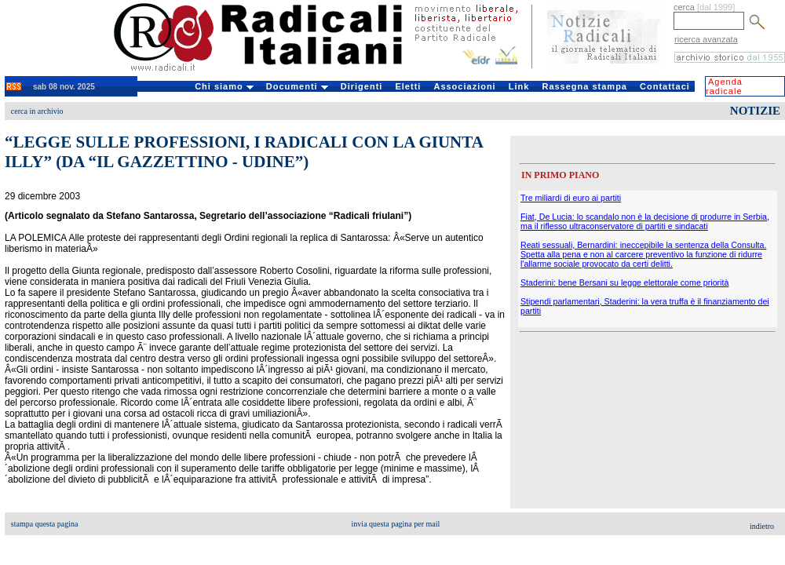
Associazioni (464, 86)
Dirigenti (362, 86)
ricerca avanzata (706, 39)
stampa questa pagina (44, 523)
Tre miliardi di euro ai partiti (570, 197)
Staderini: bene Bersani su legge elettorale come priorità (624, 282)
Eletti (408, 86)
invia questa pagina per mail (396, 523)
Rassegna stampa (584, 86)
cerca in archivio (37, 111)
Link (519, 86)
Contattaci (665, 86)
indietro (762, 526)
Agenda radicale (724, 86)
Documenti (297, 86)
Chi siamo (224, 86)
